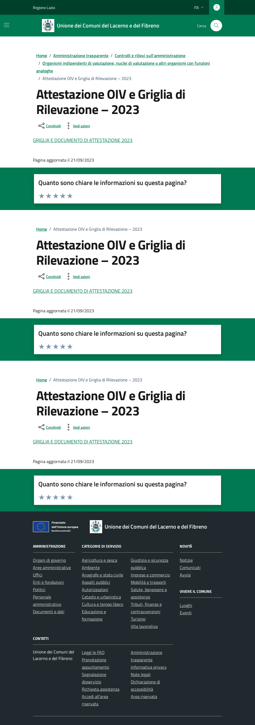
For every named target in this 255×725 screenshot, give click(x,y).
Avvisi (185, 575)
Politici (39, 589)
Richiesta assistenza (100, 689)
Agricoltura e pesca (99, 560)
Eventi (186, 612)
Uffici (37, 575)
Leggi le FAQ (93, 652)
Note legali (141, 674)
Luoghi (186, 605)
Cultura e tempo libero (102, 604)
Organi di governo (49, 560)
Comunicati (190, 567)
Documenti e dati (48, 611)
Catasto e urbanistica (101, 597)
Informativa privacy (149, 667)
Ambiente (91, 567)
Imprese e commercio (150, 575)
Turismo (138, 619)
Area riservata (144, 696)
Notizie (186, 560)
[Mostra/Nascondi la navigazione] (6, 25)
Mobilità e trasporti (148, 582)
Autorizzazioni (95, 589)
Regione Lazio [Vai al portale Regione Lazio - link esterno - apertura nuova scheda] (44, 7)
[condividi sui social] (49, 125)
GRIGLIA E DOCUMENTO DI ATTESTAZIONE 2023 (82, 140)
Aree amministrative (52, 567)
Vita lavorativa (144, 626)
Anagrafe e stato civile (102, 575)
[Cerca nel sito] (216, 26)
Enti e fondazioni (48, 582)
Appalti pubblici (96, 582)
